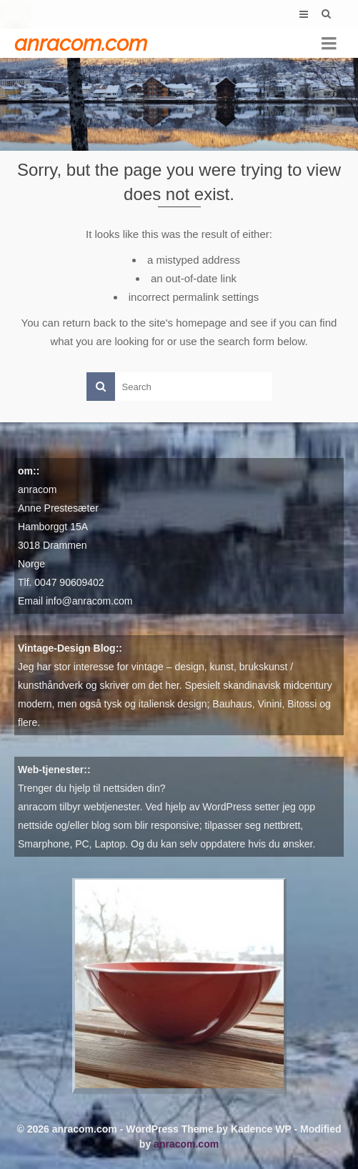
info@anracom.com (89, 601)
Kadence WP (261, 1129)
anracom (37, 489)
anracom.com (80, 43)
